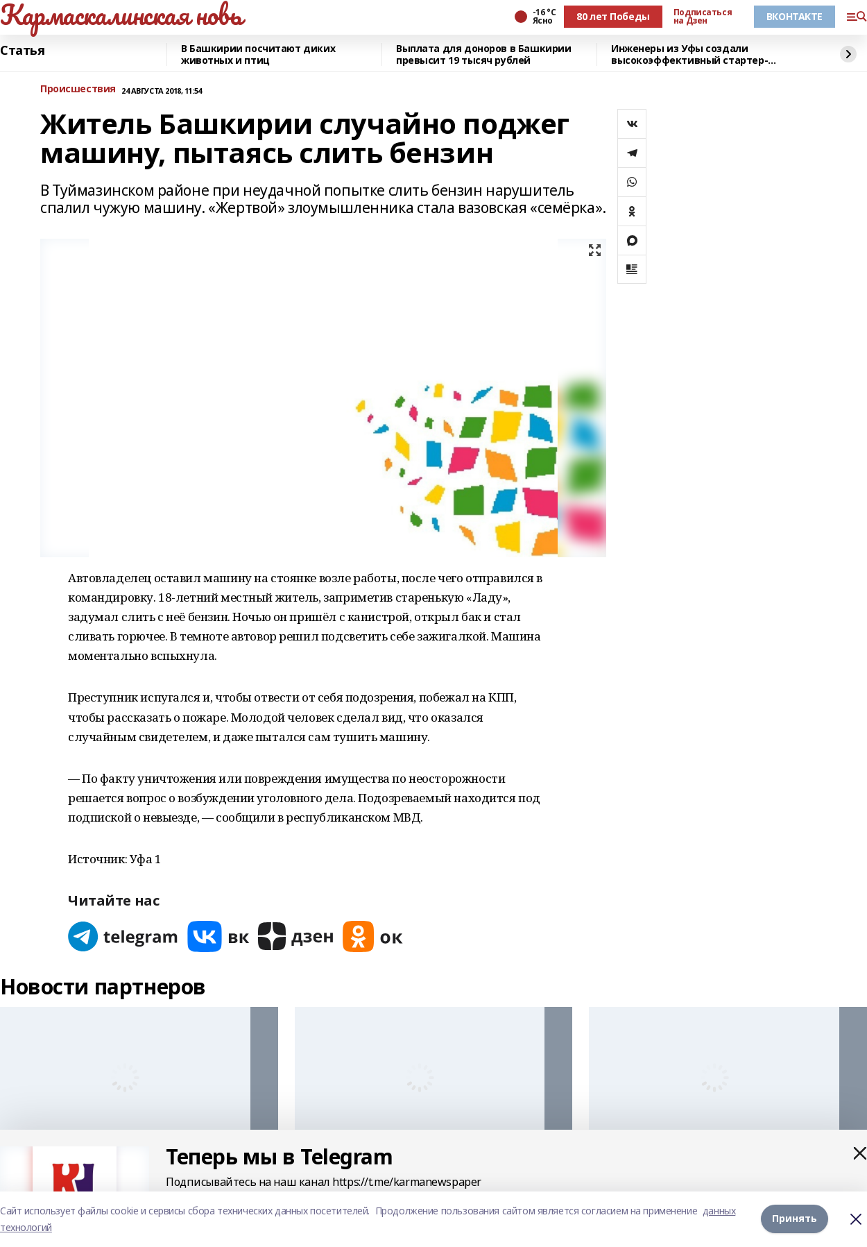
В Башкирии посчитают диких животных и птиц (258, 54)
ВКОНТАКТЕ (794, 16)
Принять (794, 1218)
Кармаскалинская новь (121, 14)
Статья (22, 50)
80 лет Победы (613, 16)
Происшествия (78, 89)
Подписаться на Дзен (702, 16)
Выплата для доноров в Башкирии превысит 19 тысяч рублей (483, 54)
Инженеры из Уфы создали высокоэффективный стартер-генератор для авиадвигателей (692, 54)
